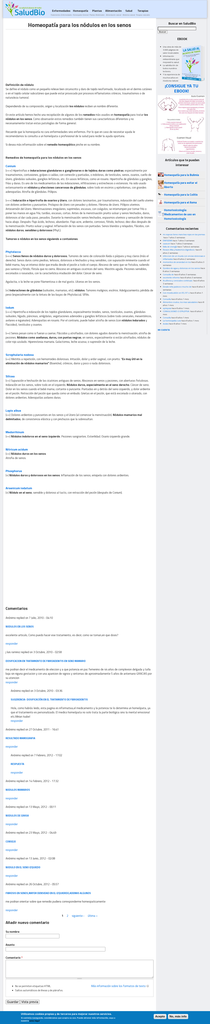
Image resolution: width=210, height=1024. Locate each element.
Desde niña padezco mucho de (177, 286)
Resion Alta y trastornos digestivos (179, 249)
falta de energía (170, 246)
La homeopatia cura (172, 320)
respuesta (17, 764)
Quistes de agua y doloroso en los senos (181, 268)
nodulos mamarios (18, 790)
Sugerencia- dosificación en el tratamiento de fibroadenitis (49, 699)
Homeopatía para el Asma (180, 202)
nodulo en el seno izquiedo (23, 867)
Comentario (14, 958)
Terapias (143, 12)
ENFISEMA (167, 240)
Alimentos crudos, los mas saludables (180, 302)
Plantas (96, 12)
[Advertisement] (34, 53)
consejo (11, 841)
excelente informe (171, 277)
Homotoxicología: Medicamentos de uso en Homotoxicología (180, 214)
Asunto (10, 945)
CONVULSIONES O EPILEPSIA (176, 311)
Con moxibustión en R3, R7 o (176, 292)
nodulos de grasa (17, 816)
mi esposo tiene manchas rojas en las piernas (184, 234)
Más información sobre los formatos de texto (118, 986)
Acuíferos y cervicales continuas (178, 280)
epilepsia (167, 308)
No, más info (178, 1016)
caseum (166, 243)
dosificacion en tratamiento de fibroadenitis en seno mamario (46, 661)
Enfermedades (61, 12)
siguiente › (78, 916)
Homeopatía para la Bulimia (181, 175)
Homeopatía (80, 12)
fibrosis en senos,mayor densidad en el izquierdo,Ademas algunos (48, 893)
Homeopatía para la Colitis (181, 194)
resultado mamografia (20, 738)
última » (93, 916)
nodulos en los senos (20, 626)
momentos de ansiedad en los (177, 262)
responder (12, 643)
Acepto (160, 1016)
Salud (129, 12)
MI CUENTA (164, 330)
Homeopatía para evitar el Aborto (180, 185)
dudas (165, 323)
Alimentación (113, 12)
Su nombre (12, 932)
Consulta (167, 299)
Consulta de (168, 274)
